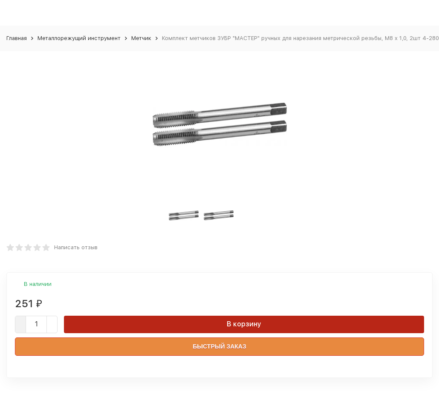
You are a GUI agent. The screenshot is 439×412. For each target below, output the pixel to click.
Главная (16, 38)
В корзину (244, 324)
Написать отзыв (76, 247)
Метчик (141, 38)
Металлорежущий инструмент (79, 38)
